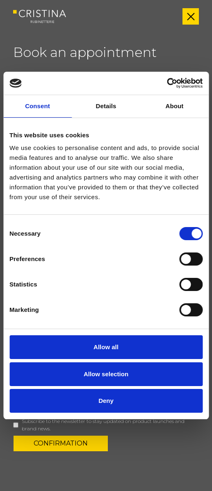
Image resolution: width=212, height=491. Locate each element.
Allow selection (106, 374)
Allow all (106, 346)
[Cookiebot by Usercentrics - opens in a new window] (167, 83)
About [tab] (175, 105)
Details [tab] (106, 105)
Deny (106, 400)
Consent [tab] (37, 105)
